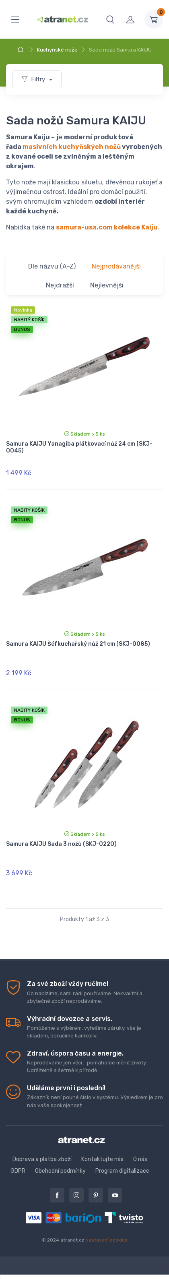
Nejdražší (60, 285)
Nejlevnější (107, 285)
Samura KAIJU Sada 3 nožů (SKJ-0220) (61, 844)
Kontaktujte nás (102, 1159)
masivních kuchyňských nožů (72, 147)
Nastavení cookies (106, 1240)
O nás (140, 1159)
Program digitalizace (122, 1170)
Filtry (34, 79)
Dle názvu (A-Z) (52, 266)
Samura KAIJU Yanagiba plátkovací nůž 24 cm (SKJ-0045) (79, 447)
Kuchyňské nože (57, 50)
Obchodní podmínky (60, 1170)
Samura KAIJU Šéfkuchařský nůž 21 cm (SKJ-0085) (78, 644)
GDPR (17, 1170)
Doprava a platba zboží (42, 1159)
